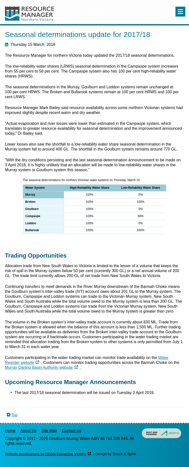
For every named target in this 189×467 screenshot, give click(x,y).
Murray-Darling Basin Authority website (39, 367)
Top (14, 415)
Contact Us (71, 431)
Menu (180, 12)
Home (10, 431)
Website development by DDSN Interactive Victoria (45, 454)
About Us (28, 431)
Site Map (49, 431)
